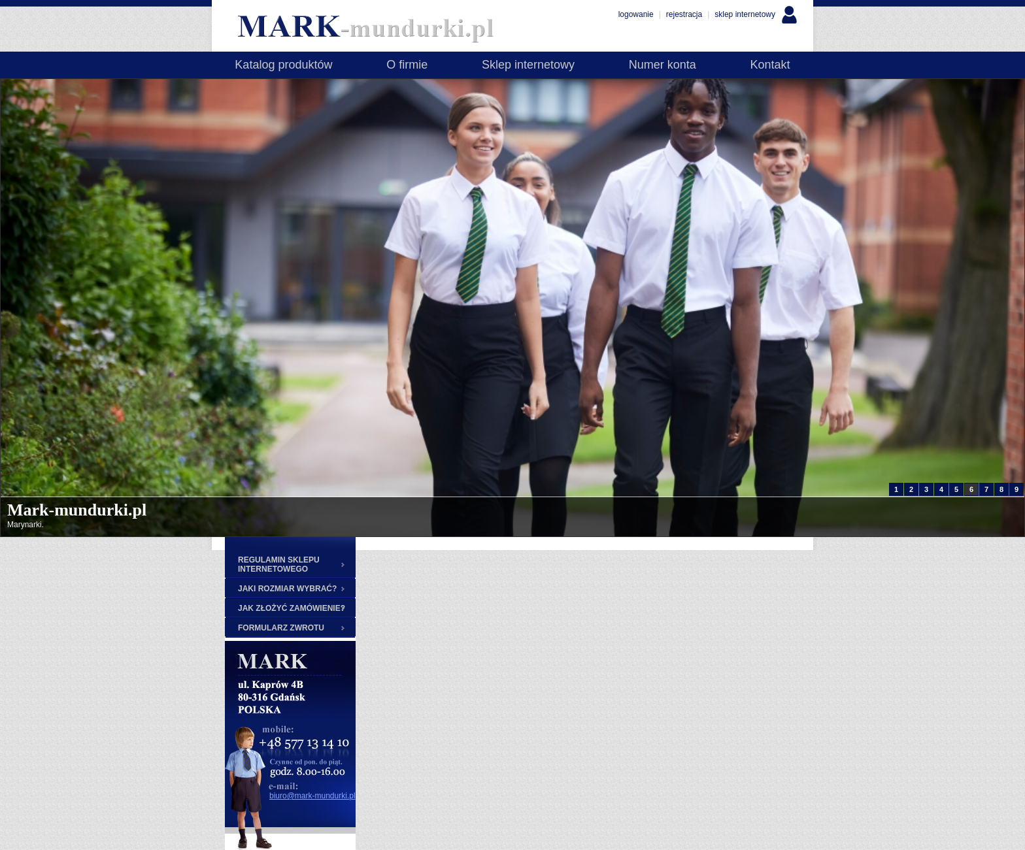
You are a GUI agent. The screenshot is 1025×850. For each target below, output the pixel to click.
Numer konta (662, 64)
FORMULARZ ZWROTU (281, 627)
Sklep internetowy (528, 64)
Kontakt (770, 64)
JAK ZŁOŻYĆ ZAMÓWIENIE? (291, 608)
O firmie (407, 64)
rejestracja (684, 14)
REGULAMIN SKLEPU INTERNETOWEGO (279, 564)
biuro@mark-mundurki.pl (312, 795)
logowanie (636, 14)
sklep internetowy (744, 14)
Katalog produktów (283, 64)
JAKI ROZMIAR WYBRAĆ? (287, 588)
